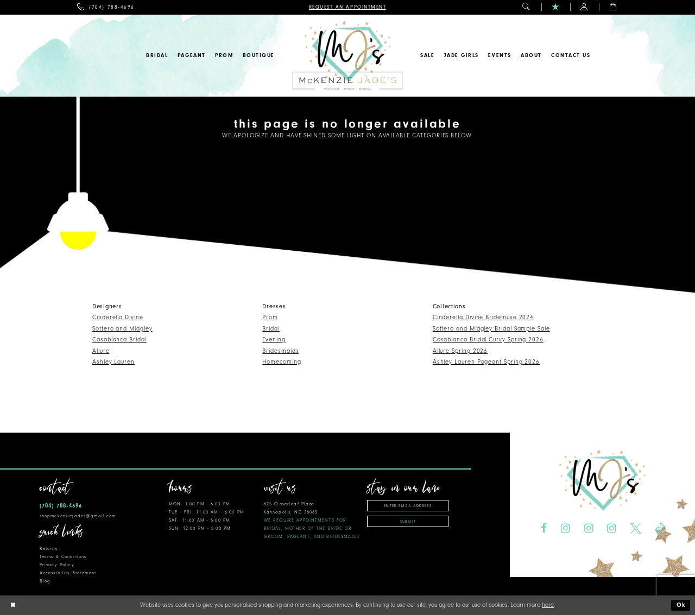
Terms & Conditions (63, 556)
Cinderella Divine (117, 317)
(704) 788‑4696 (61, 505)
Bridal (271, 328)
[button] (526, 7)
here (548, 604)
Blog (45, 581)
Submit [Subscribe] (408, 521)
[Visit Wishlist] (555, 7)
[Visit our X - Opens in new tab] (636, 529)
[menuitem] (105, 7)
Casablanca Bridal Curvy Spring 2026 (488, 339)
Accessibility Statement (68, 572)
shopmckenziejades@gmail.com (78, 515)
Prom (270, 317)
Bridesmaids (280, 350)
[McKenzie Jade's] (347, 56)
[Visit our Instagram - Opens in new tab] (565, 529)
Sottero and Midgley (122, 328)
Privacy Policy (57, 564)
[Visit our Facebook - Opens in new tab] (543, 529)
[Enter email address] (407, 505)
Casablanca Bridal (119, 339)
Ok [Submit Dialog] (681, 604)
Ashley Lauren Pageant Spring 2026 (486, 361)
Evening (273, 339)
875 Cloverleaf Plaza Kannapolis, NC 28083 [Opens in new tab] (311, 520)
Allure (101, 350)
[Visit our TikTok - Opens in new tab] (660, 529)
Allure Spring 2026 (460, 350)
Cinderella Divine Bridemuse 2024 (483, 317)
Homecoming (281, 361)
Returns (49, 548)
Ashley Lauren (113, 361)
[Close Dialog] (12, 605)
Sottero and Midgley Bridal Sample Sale (491, 328)
